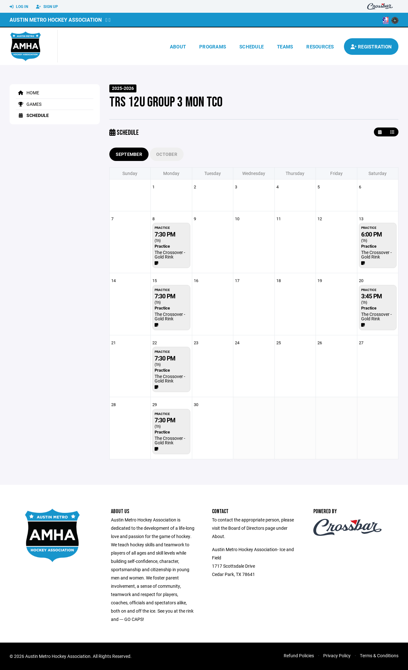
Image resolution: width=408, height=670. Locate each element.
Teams (285, 46)
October (166, 154)
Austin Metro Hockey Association (56, 19)
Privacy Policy (337, 655)
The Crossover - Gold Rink (170, 254)
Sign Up (47, 7)
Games (28, 104)
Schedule (251, 46)
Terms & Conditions (379, 655)
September (129, 154)
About (178, 46)
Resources (320, 46)
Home (27, 93)
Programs (212, 46)
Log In (19, 7)
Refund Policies (299, 655)
